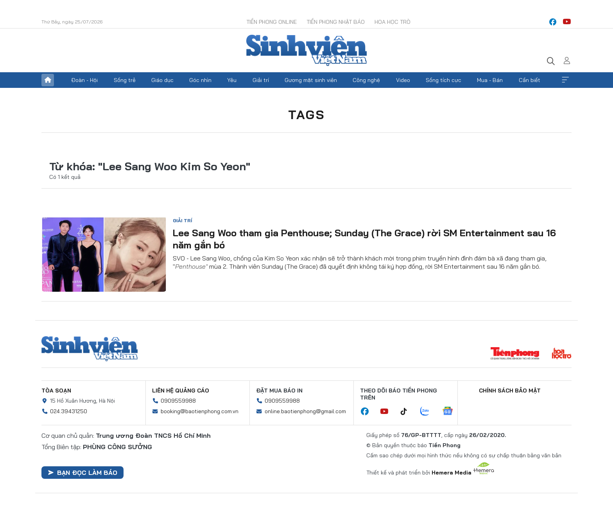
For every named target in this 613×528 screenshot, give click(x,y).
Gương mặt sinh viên (311, 80)
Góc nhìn (200, 80)
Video (403, 80)
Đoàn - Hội (84, 80)
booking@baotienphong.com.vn (199, 411)
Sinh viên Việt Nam (89, 348)
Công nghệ (366, 80)
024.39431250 (68, 411)
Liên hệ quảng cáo (180, 390)
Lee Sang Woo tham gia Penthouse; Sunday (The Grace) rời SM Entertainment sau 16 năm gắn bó (364, 239)
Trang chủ (47, 80)
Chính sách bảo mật (510, 390)
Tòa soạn (56, 390)
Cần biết (529, 80)
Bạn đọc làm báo (82, 472)
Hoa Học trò (392, 21)
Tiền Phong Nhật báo (335, 21)
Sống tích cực (443, 80)
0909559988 (178, 400)
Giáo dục (162, 80)
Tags (306, 114)
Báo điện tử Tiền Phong (306, 50)
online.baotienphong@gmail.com (305, 411)
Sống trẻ (125, 80)
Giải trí (261, 80)
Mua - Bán (490, 80)
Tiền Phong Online (271, 21)
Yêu (232, 80)
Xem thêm (565, 80)
